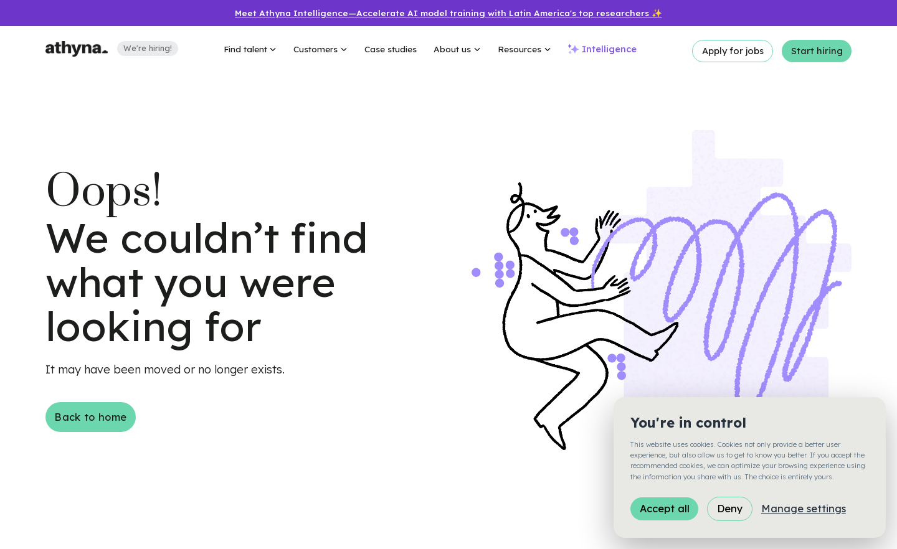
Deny (730, 508)
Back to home (90, 417)
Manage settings (803, 508)
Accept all (665, 508)
